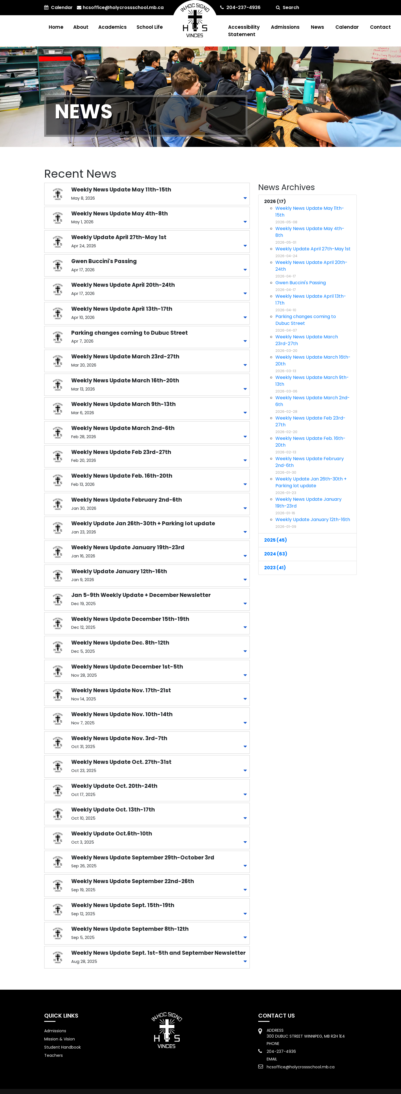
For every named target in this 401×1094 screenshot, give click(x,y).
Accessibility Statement (244, 31)
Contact (380, 27)
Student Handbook (62, 1047)
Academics (112, 27)
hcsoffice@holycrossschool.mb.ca (120, 7)
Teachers (53, 1055)
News (317, 27)
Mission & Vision (59, 1039)
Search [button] (287, 7)
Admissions (285, 27)
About (80, 27)
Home (56, 27)
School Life (150, 27)
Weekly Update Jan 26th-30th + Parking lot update (311, 485)
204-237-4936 (240, 7)
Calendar (347, 27)
